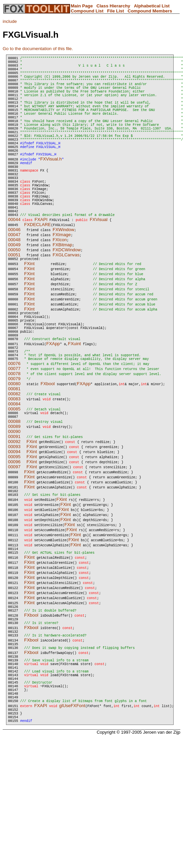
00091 (14, 494)
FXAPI (41, 261)
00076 (14, 419)
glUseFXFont (72, 788)
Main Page (82, 5)
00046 (14, 272)
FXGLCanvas (66, 297)
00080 (14, 439)
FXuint (74, 395)
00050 (14, 292)
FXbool (48, 439)
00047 (14, 277)
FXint (29, 306)
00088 (14, 478)
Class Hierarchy (113, 5)
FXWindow (63, 272)
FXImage (62, 277)
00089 (14, 483)
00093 (14, 504)
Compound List (87, 10)
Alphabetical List (152, 5)
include (10, 21)
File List (115, 10)
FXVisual (99, 261)
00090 (14, 488)
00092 (14, 499)
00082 (14, 449)
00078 (14, 429)
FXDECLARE (37, 266)
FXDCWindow (67, 292)
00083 (14, 454)
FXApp (53, 395)
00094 (14, 509)
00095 (14, 514)
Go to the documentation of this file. (38, 48)
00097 (14, 524)
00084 (14, 459)
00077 (14, 424)
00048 (14, 282)
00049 (14, 287)
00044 (14, 261)
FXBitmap (62, 287)
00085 (14, 464)
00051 (14, 297)
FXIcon (60, 282)
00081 (14, 444)
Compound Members (150, 10)
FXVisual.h (51, 186)
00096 (14, 519)
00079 (14, 434)
